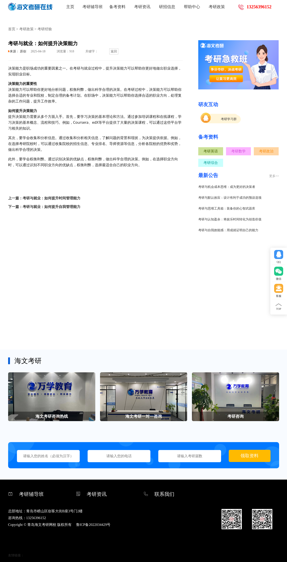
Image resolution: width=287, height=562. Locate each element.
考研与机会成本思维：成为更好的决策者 (226, 187)
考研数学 (238, 151)
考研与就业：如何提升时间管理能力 (51, 198)
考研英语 (210, 151)
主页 (70, 7)
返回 (114, 51)
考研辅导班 (92, 7)
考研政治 (266, 151)
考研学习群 (229, 119)
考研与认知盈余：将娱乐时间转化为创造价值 (229, 219)
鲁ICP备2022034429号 (93, 525)
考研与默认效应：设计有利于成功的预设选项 (229, 197)
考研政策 (217, 7)
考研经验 (44, 29)
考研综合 (210, 163)
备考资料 (117, 7)
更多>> (274, 176)
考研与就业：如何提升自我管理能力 (51, 207)
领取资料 (249, 455)
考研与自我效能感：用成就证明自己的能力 (228, 230)
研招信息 (167, 7)
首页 (11, 29)
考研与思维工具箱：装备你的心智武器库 (226, 208)
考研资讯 (142, 7)
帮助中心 (192, 7)
